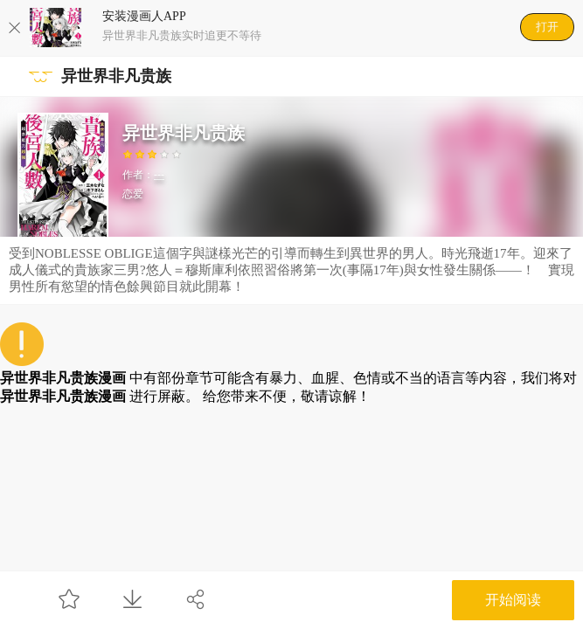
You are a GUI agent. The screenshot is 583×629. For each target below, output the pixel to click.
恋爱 (132, 194)
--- (159, 175)
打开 (547, 26)
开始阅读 (513, 599)
